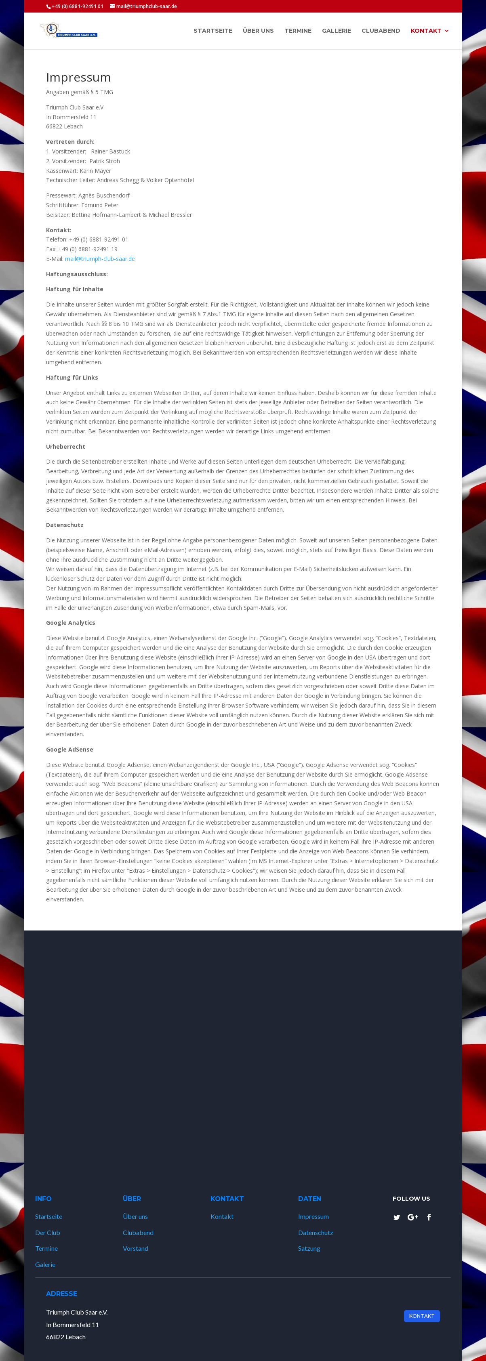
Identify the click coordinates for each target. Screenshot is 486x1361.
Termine (46, 1248)
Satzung (309, 1248)
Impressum (313, 1216)
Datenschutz (315, 1232)
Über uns (135, 1216)
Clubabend (138, 1232)
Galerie (45, 1264)
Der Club (47, 1232)
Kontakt (222, 1216)
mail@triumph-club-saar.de (100, 259)
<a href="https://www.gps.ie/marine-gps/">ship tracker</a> (243, 1051)
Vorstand (135, 1248)
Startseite (48, 1216)
